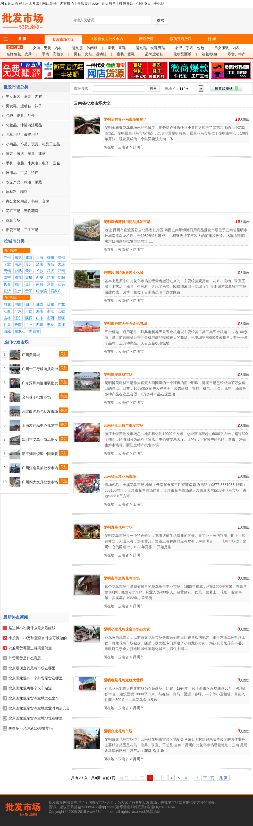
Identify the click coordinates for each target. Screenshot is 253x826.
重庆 (28, 278)
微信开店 (126, 3)
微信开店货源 (180, 39)
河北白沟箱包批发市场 (40, 411)
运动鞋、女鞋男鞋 (150, 48)
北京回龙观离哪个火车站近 (30, 688)
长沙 (39, 271)
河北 (7, 305)
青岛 (50, 264)
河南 (18, 305)
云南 (18, 325)
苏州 (28, 264)
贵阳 (28, 291)
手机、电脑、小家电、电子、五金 (33, 163)
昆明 (50, 278)
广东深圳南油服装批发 (40, 383)
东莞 (18, 257)
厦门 (28, 284)
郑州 (61, 271)
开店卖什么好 (88, 3)
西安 (39, 278)
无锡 (7, 271)
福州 (18, 284)
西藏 (7, 331)
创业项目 (143, 3)
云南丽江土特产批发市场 (123, 425)
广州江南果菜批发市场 (40, 468)
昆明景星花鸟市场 (118, 527)
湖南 (39, 305)
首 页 (22, 39)
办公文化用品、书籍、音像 (27, 201)
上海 (39, 257)
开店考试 (32, 3)
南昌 (39, 284)
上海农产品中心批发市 (40, 425)
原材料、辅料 (17, 192)
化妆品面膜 (182, 54)
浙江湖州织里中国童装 (40, 454)
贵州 (28, 325)
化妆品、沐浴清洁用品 (24, 125)
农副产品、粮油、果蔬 (24, 182)
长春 (7, 284)
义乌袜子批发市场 (36, 397)
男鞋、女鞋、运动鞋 (90, 54)
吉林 (7, 318)
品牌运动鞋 (154, 54)
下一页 (208, 778)
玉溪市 (138, 504)
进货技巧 (67, 3)
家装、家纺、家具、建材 (26, 154)
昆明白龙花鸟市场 (118, 731)
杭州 (50, 257)
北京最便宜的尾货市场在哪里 (32, 668)
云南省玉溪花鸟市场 (120, 476)
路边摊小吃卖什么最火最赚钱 (32, 628)
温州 (61, 257)
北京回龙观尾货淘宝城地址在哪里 (36, 718)
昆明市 (138, 147)
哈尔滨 (41, 291)
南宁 (7, 278)
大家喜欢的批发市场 (106, 39)
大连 (61, 264)
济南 (39, 264)
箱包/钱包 (209, 54)
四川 (39, 325)
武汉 (50, 271)
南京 (18, 264)
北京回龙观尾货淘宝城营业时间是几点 (39, 708)
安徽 (61, 311)
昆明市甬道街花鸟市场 (122, 578)
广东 (18, 311)
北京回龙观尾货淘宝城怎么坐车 (34, 698)
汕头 (61, 284)
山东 (39, 318)
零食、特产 (236, 54)
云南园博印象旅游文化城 (123, 273)
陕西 (28, 318)
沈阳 (61, 278)
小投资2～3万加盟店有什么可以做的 (38, 638)
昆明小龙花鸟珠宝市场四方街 (127, 629)
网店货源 (146, 39)
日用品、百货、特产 (22, 173)
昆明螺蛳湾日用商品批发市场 (127, 222)
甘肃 (7, 325)
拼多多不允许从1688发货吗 (31, 728)
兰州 (18, 291)
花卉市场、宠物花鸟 (22, 211)
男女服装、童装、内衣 (24, 96)
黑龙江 (19, 331)
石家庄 (55, 291)
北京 (28, 257)
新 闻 (212, 39)
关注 (64, 354)
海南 (39, 311)
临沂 (7, 291)
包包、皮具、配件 (20, 115)
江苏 (61, 305)
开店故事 (109, 3)
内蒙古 (34, 331)
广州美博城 (31, 355)
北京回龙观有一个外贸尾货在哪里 (36, 678)
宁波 (7, 264)
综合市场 (13, 220)
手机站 (159, 3)
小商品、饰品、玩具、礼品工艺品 (33, 144)
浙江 (50, 311)
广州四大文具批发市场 (40, 482)
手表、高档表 (53, 54)
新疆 (61, 318)
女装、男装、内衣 (47, 48)
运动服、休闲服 (84, 48)
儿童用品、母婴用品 (22, 134)
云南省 (123, 147)
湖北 (28, 305)
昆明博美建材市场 (118, 374)
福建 (50, 305)
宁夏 (50, 325)
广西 (28, 311)
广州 (7, 257)
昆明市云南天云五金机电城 (125, 324)
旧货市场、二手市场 (22, 230)
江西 (7, 311)
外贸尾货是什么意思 (25, 658)
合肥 (18, 271)
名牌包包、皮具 (19, 54)
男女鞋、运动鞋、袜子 (24, 106)
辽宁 (18, 318)
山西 (50, 318)
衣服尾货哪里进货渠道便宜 (30, 648)
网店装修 (49, 3)
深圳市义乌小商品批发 (40, 440)
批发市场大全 (63, 39)
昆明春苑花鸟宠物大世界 (123, 680)
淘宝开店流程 (11, 3)
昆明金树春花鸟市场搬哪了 (125, 119)
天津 (28, 271)
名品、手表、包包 (189, 48)
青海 (61, 325)
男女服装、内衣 (227, 48)
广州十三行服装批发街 (40, 369)
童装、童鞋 (117, 48)
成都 (18, 278)
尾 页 (223, 778)
